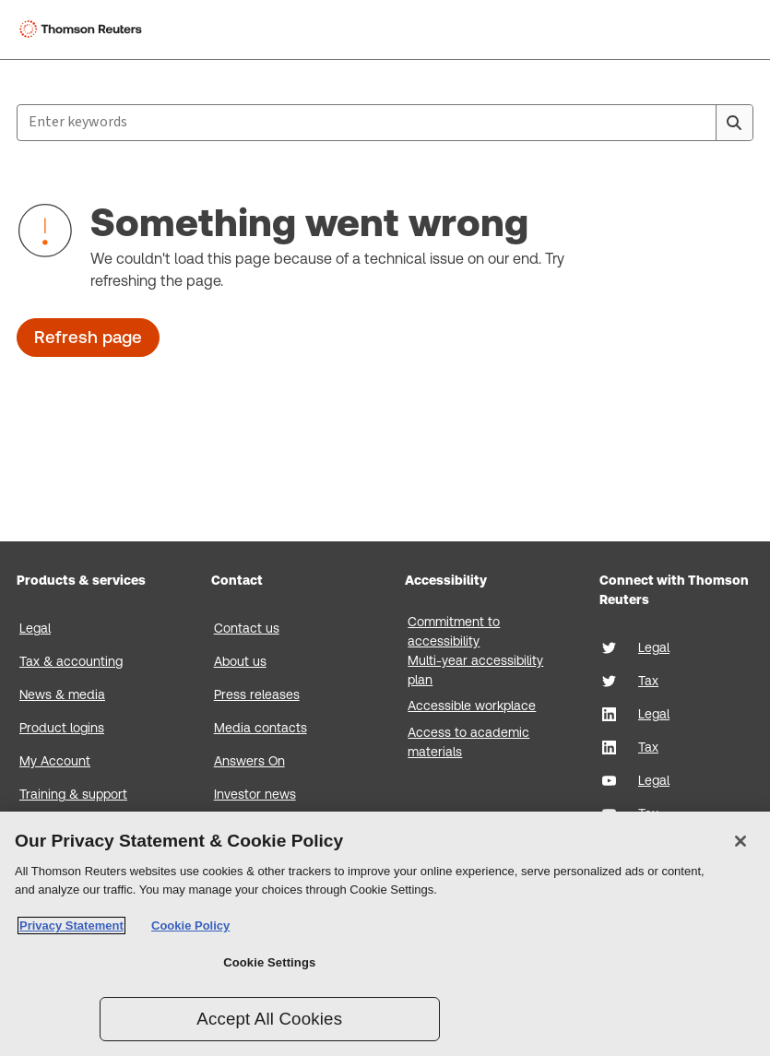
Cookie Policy (190, 925)
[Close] (740, 841)
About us (240, 661)
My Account (54, 760)
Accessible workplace (472, 705)
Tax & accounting (71, 661)
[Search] (734, 122)
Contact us (246, 628)
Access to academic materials (468, 742)
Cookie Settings (269, 962)
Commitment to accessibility (454, 631)
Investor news (255, 794)
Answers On (249, 760)
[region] (385, 934)
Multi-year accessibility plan (475, 670)
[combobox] (385, 122)
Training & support (73, 794)
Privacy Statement (71, 925)
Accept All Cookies (269, 1018)
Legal (35, 628)
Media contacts (260, 727)
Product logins (61, 727)
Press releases (257, 694)
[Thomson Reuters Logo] (83, 29)
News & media (62, 694)
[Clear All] (698, 122)
